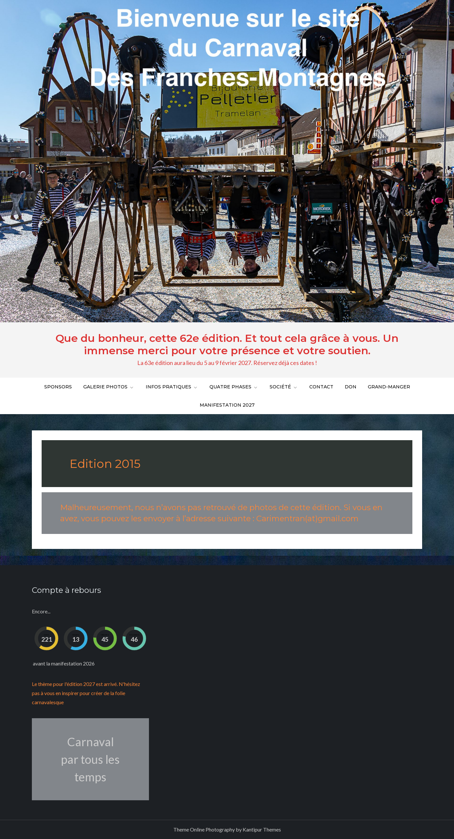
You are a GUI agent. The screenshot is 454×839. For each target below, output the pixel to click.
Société (284, 387)
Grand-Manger (389, 387)
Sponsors (58, 387)
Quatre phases (233, 387)
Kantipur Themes (262, 829)
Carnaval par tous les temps (90, 759)
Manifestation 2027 (227, 405)
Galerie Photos (108, 387)
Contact (321, 387)
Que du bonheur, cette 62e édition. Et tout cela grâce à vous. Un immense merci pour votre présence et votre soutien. (227, 344)
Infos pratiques (172, 387)
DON (350, 387)
